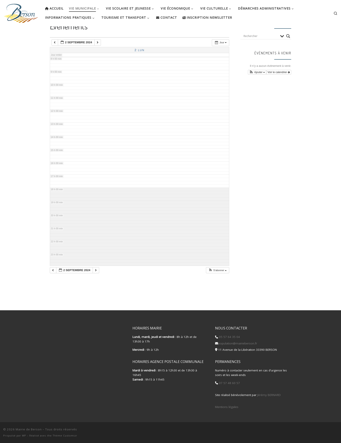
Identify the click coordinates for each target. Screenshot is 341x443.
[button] (217, 283)
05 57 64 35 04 (229, 337)
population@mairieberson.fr (237, 343)
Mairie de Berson (29, 429)
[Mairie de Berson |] (20, 12)
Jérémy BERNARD (269, 395)
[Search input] (261, 49)
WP (24, 435)
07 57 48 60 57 (229, 383)
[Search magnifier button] (288, 49)
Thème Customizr (65, 435)
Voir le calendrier (278, 85)
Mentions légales (226, 407)
